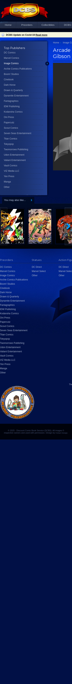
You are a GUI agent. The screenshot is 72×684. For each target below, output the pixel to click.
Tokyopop (9, 144)
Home (8, 24)
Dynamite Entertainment (16, 95)
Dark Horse (10, 85)
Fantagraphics (11, 101)
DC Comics (10, 52)
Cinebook (9, 79)
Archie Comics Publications (18, 68)
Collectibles (47, 24)
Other (7, 187)
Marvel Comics (11, 58)
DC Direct (37, 267)
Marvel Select (39, 271)
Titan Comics (10, 138)
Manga (7, 181)
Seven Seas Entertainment (17, 133)
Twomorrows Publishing (16, 149)
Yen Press (9, 176)
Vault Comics (10, 165)
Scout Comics (11, 128)
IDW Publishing (12, 106)
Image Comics (11, 63)
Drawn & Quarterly (13, 90)
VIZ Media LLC (11, 171)
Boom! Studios (11, 74)
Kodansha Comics (13, 111)
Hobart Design (61, 433)
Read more (41, 35)
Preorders (26, 24)
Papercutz (9, 122)
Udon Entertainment (14, 154)
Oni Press (9, 117)
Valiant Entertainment (15, 160)
